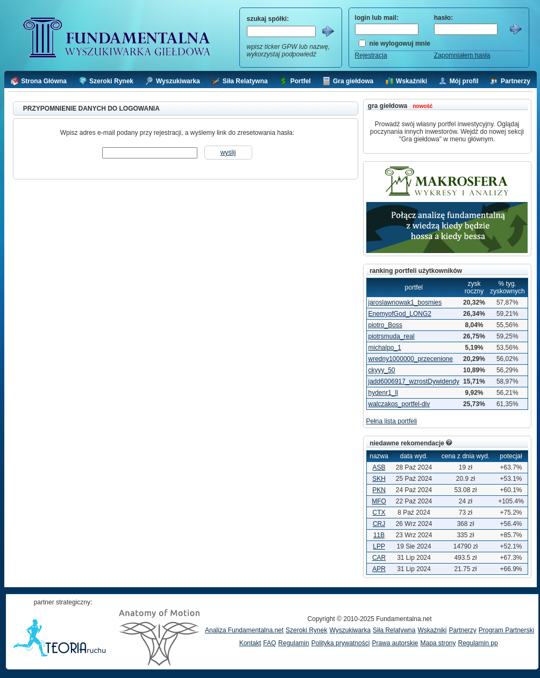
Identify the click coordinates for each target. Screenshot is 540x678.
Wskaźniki (431, 630)
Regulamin (293, 643)
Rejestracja (371, 55)
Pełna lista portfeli (391, 421)
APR (379, 569)
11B (379, 535)
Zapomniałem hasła (462, 55)
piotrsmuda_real (391, 336)
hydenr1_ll (383, 392)
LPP (379, 546)
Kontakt (250, 643)
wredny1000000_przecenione (410, 359)
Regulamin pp (478, 643)
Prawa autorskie (395, 643)
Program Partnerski (506, 630)
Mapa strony (438, 643)
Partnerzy (462, 630)
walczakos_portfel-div (399, 404)
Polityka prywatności (340, 643)
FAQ (269, 643)
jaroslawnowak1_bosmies (405, 302)
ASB (379, 467)
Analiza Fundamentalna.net (244, 630)
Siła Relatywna (394, 630)
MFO (379, 501)
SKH (379, 478)
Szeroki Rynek (306, 630)
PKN (379, 490)
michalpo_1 (384, 347)
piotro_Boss (385, 325)
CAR (379, 557)
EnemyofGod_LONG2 (399, 314)
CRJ (379, 524)
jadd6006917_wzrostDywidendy (413, 381)
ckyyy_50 (381, 370)
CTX (379, 512)
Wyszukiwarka (350, 630)
